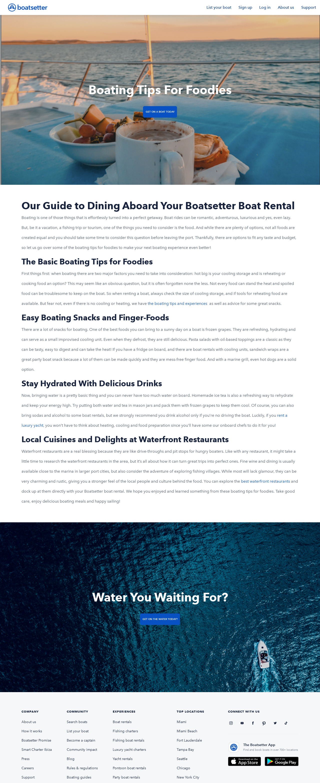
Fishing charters (125, 731)
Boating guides (79, 777)
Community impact (82, 750)
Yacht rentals (122, 759)
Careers (28, 768)
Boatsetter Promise (36, 740)
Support (308, 7)
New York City (188, 777)
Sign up (245, 7)
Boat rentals (122, 722)
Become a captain (81, 740)
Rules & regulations (82, 768)
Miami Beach (187, 731)
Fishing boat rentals (128, 740)
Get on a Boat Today (160, 111)
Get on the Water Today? (160, 619)
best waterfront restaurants (266, 481)
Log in (264, 7)
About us (286, 7)
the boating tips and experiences (178, 303)
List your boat (218, 7)
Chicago (183, 768)
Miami (181, 722)
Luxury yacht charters (129, 750)
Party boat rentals (126, 777)
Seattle (182, 759)
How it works (32, 731)
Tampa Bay (185, 750)
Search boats (77, 722)
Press (26, 759)
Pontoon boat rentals (129, 768)
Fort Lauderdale (189, 740)
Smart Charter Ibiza (37, 750)
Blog (70, 759)
